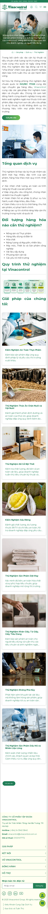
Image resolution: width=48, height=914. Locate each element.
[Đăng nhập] (31, 7)
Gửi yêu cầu (9, 783)
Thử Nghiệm (39, 52)
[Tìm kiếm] (36, 7)
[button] (42, 895)
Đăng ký (39, 886)
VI (41, 7)
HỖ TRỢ (24, 873)
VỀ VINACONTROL (24, 860)
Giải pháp (19, 52)
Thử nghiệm (8, 172)
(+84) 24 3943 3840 (19, 830)
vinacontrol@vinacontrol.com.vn (22, 834)
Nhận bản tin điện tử (13, 881)
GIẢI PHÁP (24, 846)
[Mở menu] (45, 7)
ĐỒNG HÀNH (24, 866)
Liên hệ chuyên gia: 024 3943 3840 (16, 777)
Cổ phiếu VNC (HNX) (19, 1)
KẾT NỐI (24, 853)
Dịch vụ (29, 52)
